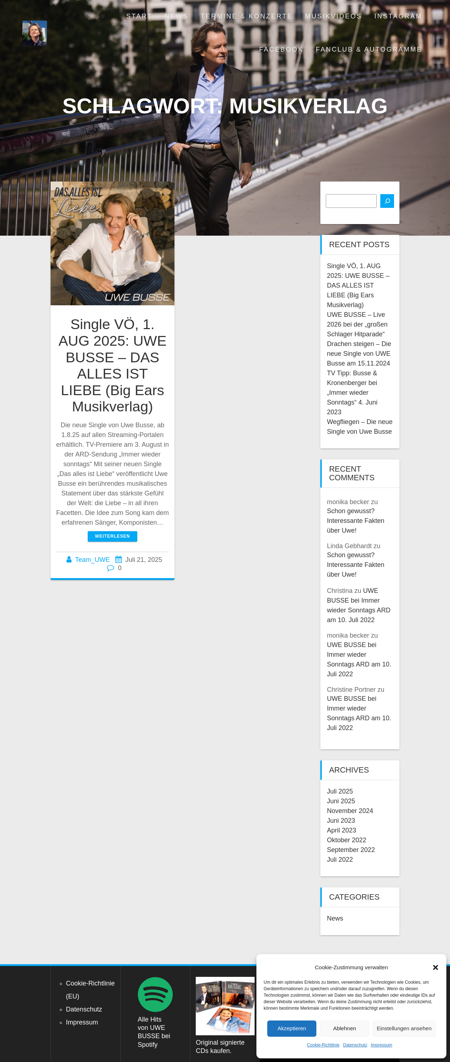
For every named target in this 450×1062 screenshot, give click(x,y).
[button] (435, 967)
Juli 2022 (340, 859)
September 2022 (351, 849)
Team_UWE (92, 559)
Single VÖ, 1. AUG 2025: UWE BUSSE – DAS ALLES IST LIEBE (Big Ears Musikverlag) (112, 365)
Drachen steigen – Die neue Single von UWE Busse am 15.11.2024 (359, 353)
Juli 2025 (340, 791)
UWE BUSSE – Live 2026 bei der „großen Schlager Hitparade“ (357, 324)
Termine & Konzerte (247, 16)
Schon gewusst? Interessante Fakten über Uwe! (355, 520)
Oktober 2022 (346, 840)
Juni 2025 (341, 801)
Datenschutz (355, 1045)
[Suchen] (387, 201)
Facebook (281, 49)
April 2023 (341, 830)
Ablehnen (344, 1028)
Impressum (381, 1045)
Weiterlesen (112, 536)
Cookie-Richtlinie (323, 1045)
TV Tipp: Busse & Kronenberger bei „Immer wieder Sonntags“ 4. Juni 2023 (352, 393)
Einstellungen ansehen (404, 1028)
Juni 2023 (341, 820)
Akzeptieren (291, 1028)
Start (139, 16)
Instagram (399, 16)
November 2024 (350, 810)
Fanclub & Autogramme (369, 49)
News (177, 16)
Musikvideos (333, 16)
